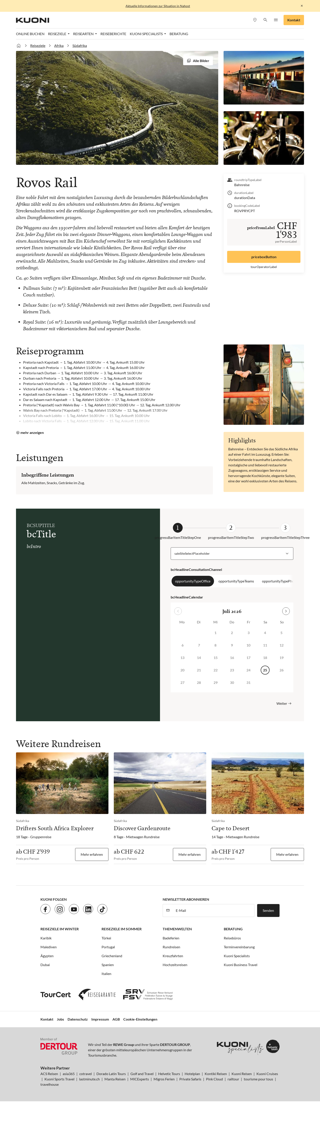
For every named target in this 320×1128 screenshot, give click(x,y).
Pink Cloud (214, 1079)
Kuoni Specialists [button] (146, 34)
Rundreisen (171, 947)
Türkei (106, 938)
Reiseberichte (113, 34)
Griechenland (112, 956)
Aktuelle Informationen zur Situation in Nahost (158, 6)
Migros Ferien (164, 1079)
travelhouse (49, 1084)
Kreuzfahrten (173, 956)
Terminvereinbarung (239, 947)
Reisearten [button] (83, 34)
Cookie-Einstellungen (140, 1019)
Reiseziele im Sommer (122, 929)
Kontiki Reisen (216, 1074)
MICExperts (139, 1079)
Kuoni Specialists (237, 956)
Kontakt (293, 20)
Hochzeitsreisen (175, 965)
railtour (233, 1079)
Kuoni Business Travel (240, 965)
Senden (268, 910)
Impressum (100, 1019)
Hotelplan (192, 1074)
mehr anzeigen (32, 432)
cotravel (85, 1074)
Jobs (60, 1019)
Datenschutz (78, 1019)
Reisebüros (232, 938)
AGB (116, 1019)
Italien (106, 973)
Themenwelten (177, 929)
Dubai (45, 965)
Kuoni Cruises (267, 1074)
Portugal (108, 947)
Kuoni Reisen (242, 1074)
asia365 (69, 1074)
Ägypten (47, 956)
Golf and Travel (142, 1074)
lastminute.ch (89, 1079)
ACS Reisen (49, 1074)
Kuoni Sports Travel (59, 1079)
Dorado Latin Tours (111, 1074)
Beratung (179, 34)
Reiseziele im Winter (59, 929)
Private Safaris (190, 1079)
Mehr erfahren (92, 854)
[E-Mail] (213, 910)
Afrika (59, 45)
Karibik (46, 938)
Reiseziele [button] (57, 34)
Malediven (48, 947)
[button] (265, 20)
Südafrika (79, 45)
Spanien (108, 965)
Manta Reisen (115, 1079)
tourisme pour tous (258, 1079)
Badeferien (171, 938)
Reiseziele (37, 45)
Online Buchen (30, 34)
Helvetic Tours (169, 1074)
